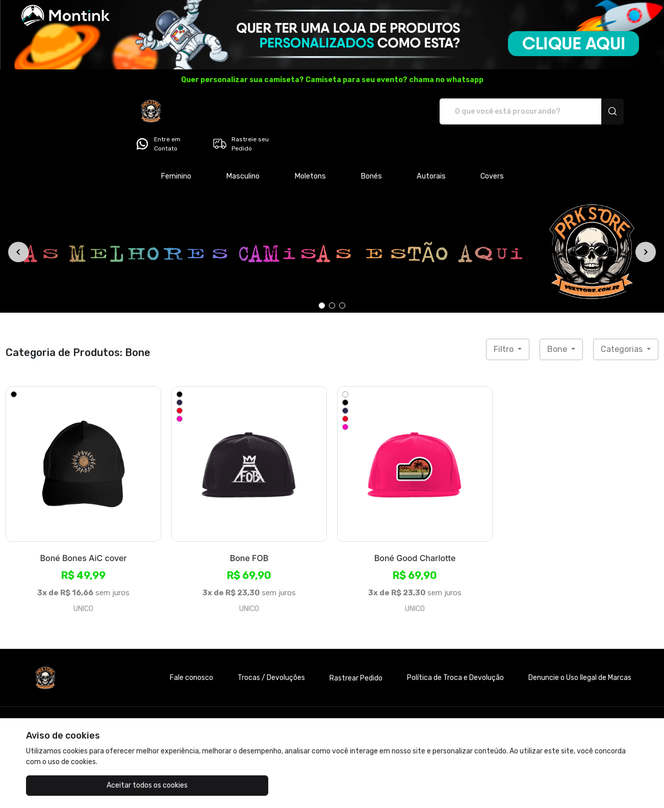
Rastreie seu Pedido (589, 111)
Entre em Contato (507, 111)
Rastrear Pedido (355, 649)
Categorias (623, 320)
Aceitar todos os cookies (77, 785)
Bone (558, 320)
